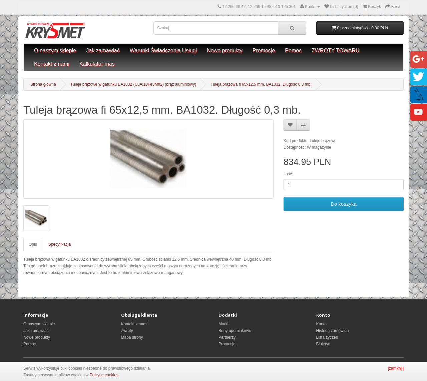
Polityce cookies (104, 375)
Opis (33, 244)
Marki (223, 324)
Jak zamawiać (102, 50)
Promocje (264, 50)
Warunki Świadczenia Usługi (163, 50)
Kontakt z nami (51, 64)
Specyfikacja (59, 244)
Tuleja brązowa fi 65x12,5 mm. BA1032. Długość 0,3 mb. (260, 84)
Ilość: (288, 174)
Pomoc (293, 50)
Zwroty (127, 330)
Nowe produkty (225, 50)
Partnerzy (227, 337)
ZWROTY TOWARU (335, 50)
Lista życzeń (327, 337)
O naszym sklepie (55, 50)
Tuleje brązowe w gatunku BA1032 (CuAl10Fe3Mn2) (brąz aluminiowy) (133, 84)
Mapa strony (132, 337)
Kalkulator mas (97, 64)
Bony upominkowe (235, 330)
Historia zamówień (332, 330)
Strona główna (43, 84)
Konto (321, 324)
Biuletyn (323, 344)
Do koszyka (344, 204)
